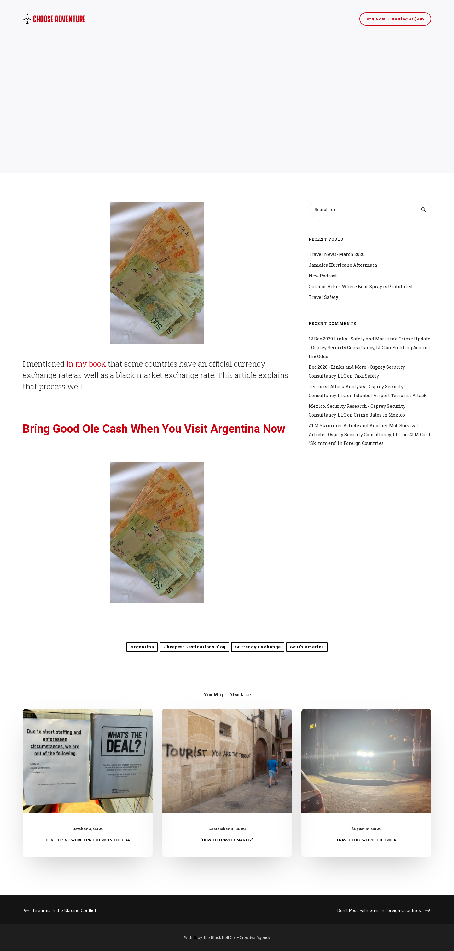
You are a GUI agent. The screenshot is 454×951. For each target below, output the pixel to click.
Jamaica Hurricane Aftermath (343, 265)
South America (306, 647)
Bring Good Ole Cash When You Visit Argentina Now (154, 429)
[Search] (423, 209)
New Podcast (323, 276)
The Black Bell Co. (219, 937)
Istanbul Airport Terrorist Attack (390, 395)
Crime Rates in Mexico (379, 415)
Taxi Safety (366, 376)
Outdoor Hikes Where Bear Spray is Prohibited (361, 286)
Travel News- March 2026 (336, 254)
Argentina (143, 647)
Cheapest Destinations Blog (194, 647)
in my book (85, 364)
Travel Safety (323, 297)
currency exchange (257, 647)
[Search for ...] (370, 209)
